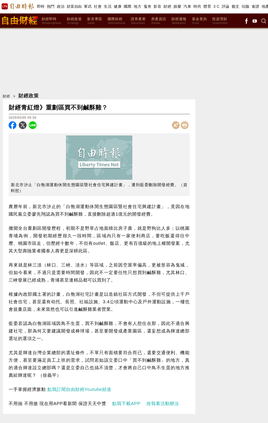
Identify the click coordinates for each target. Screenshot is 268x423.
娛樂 (177, 6)
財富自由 (74, 6)
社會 (98, 6)
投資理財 (220, 21)
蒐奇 (147, 6)
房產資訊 (158, 21)
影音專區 (94, 21)
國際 (127, 6)
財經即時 (51, 21)
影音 (157, 6)
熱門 (51, 6)
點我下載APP (126, 403)
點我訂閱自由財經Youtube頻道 (79, 389)
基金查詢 (199, 21)
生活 (108, 6)
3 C (216, 6)
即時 (41, 6)
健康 (117, 6)
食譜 (255, 6)
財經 (167, 6)
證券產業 (138, 21)
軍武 (88, 6)
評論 (225, 6)
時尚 (197, 6)
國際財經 (116, 21)
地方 (137, 6)
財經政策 (74, 21)
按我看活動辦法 (163, 403)
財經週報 (179, 21)
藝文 (235, 6)
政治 (61, 6)
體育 (207, 6)
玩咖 (245, 6)
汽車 (187, 6)
